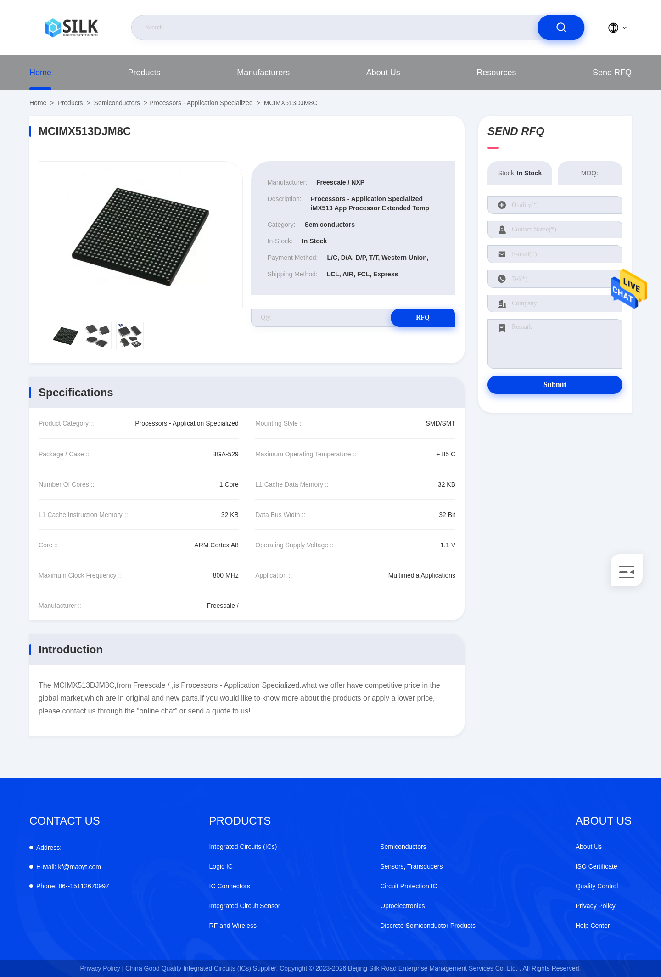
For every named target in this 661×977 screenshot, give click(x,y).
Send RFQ (612, 72)
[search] (561, 27)
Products (144, 72)
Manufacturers (263, 72)
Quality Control (597, 886)
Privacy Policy (596, 906)
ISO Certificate (596, 866)
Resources (496, 72)
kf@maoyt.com (68, 866)
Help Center (593, 925)
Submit (554, 384)
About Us (383, 72)
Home (40, 72)
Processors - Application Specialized (201, 103)
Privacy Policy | (102, 968)
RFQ (423, 317)
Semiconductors (117, 103)
